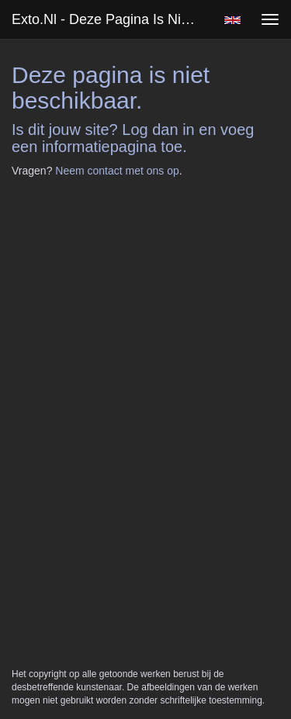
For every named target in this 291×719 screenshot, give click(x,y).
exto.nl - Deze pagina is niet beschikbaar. (111, 19)
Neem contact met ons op (117, 170)
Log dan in (158, 129)
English (232, 20)
